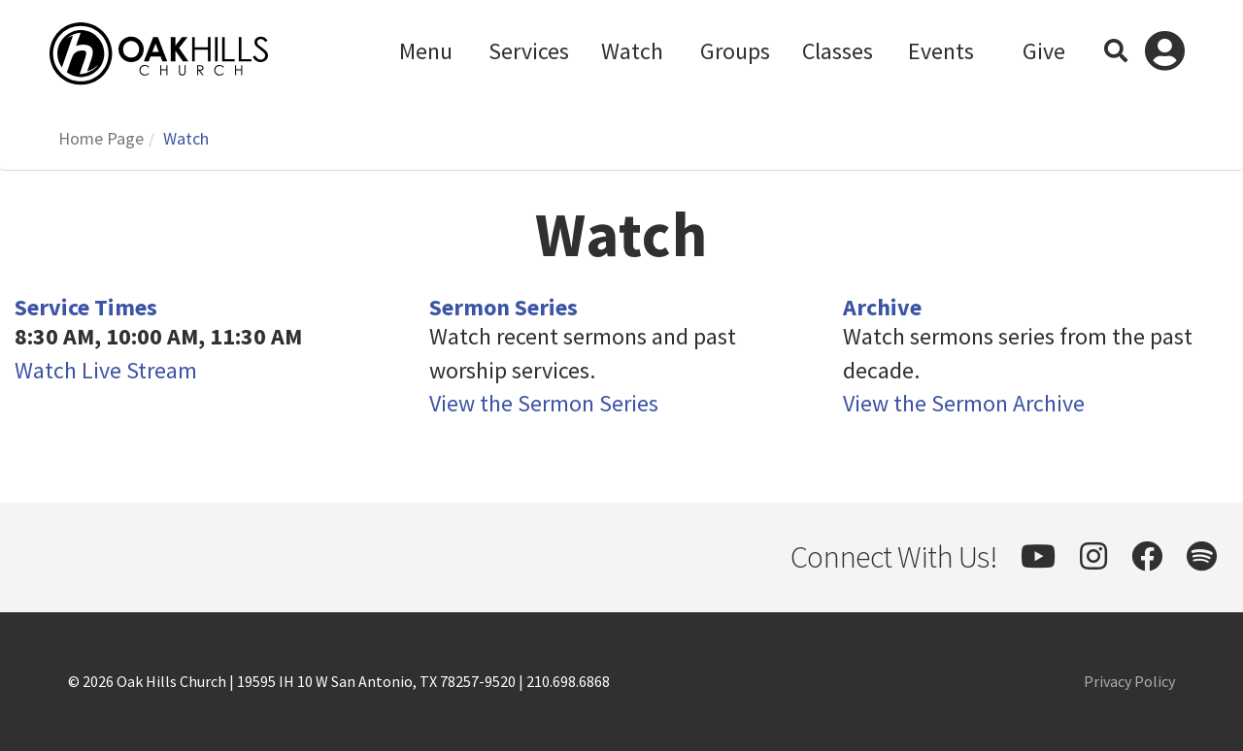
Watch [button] (632, 51)
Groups (735, 51)
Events (941, 51)
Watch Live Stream (106, 370)
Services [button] (528, 51)
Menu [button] (426, 51)
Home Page (101, 138)
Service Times (86, 307)
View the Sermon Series (543, 403)
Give (1044, 51)
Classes (837, 51)
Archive (882, 307)
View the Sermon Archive (964, 403)
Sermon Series (503, 307)
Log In (1165, 53)
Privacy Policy (1129, 681)
